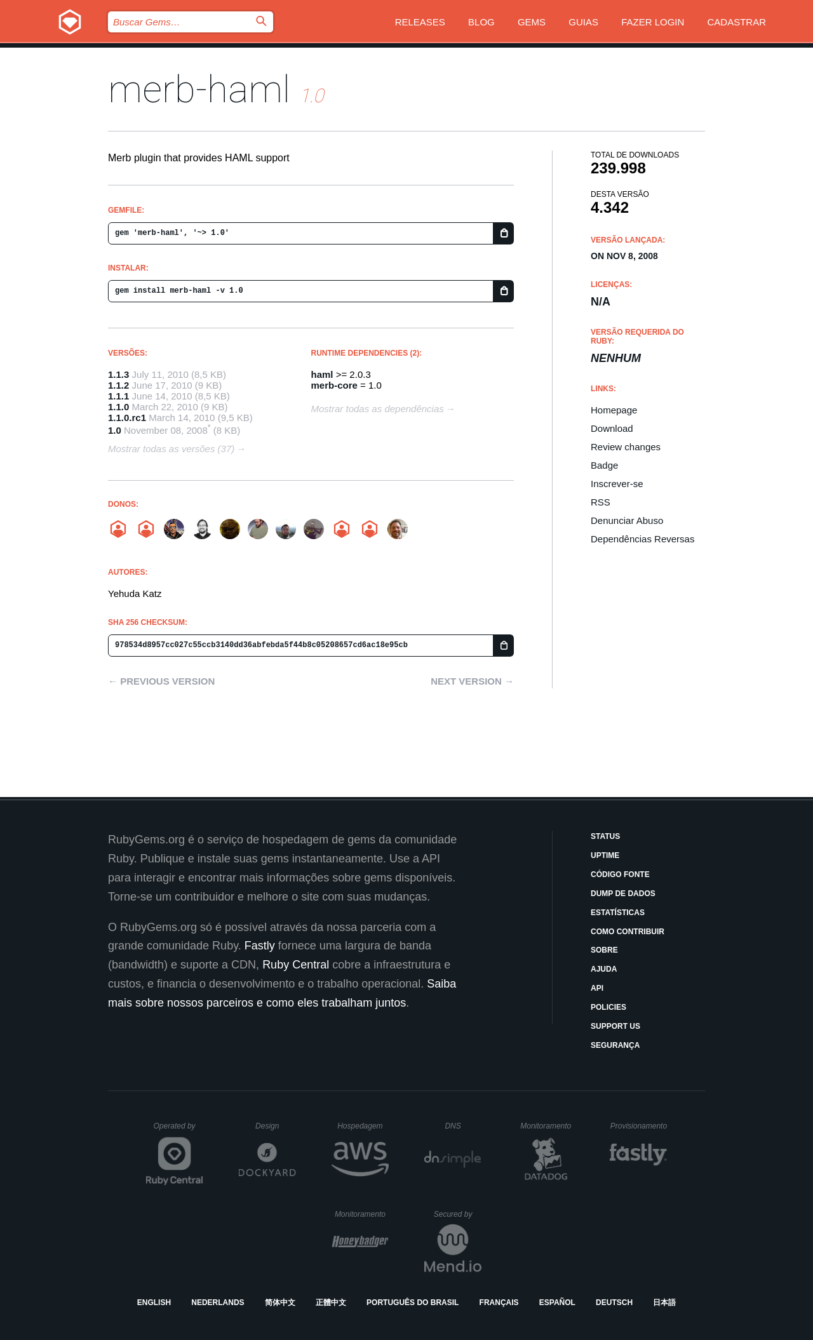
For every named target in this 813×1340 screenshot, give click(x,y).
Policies (608, 1007)
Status (605, 836)
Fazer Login (652, 22)
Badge (604, 465)
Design (275, 1126)
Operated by (178, 1130)
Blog (481, 22)
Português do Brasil (412, 1302)
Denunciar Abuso (627, 520)
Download (612, 428)
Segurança (615, 1045)
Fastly (260, 945)
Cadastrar (736, 22)
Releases (420, 22)
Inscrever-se (617, 483)
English (154, 1302)
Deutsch (614, 1302)
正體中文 (331, 1302)
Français (499, 1302)
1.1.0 (118, 406)
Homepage (614, 410)
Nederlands (217, 1302)
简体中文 (280, 1302)
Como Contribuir (627, 931)
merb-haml (199, 89)
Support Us (615, 1026)
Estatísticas (618, 912)
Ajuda (604, 969)
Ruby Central (295, 964)
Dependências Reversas (642, 538)
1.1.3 (118, 374)
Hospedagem (363, 1126)
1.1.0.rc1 (127, 417)
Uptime (605, 855)
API (597, 988)
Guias (583, 22)
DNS (463, 1126)
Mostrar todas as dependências (377, 408)
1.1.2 (118, 385)
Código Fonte (620, 874)
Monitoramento (547, 1126)
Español (557, 1302)
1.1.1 (118, 396)
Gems (532, 22)
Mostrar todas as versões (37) (171, 448)
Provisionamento (639, 1126)
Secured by (457, 1214)
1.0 (114, 430)
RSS (600, 502)
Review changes (626, 446)
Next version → (472, 681)
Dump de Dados (623, 893)
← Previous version (161, 681)
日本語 (664, 1302)
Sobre (604, 950)
